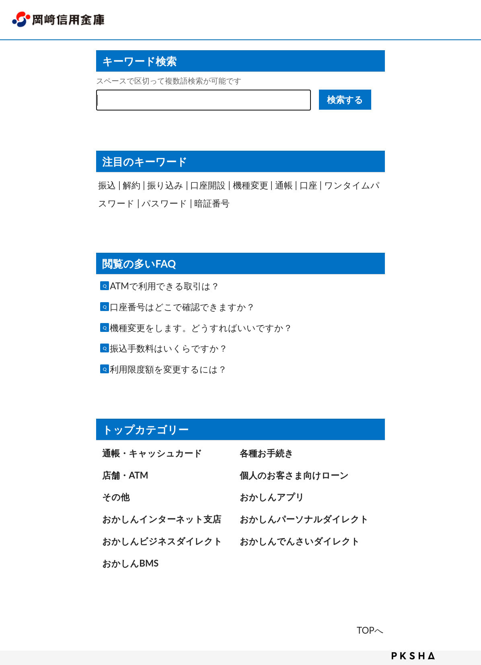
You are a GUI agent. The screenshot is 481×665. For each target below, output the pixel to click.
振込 (107, 185)
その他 (116, 496)
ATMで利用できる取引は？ (165, 285)
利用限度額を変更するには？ (168, 369)
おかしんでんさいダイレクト (300, 541)
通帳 (284, 185)
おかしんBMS (130, 563)
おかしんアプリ (272, 496)
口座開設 (208, 185)
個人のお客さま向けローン (294, 475)
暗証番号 (212, 203)
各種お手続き (267, 453)
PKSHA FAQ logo (413, 656)
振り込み (165, 185)
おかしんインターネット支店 (161, 519)
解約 (131, 185)
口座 (308, 185)
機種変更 (250, 185)
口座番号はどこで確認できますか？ (182, 306)
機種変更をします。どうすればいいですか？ (201, 327)
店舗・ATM (125, 475)
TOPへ (370, 630)
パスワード (164, 203)
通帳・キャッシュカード (152, 453)
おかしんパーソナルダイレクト (304, 519)
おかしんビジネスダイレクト (162, 541)
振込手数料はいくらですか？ (169, 348)
